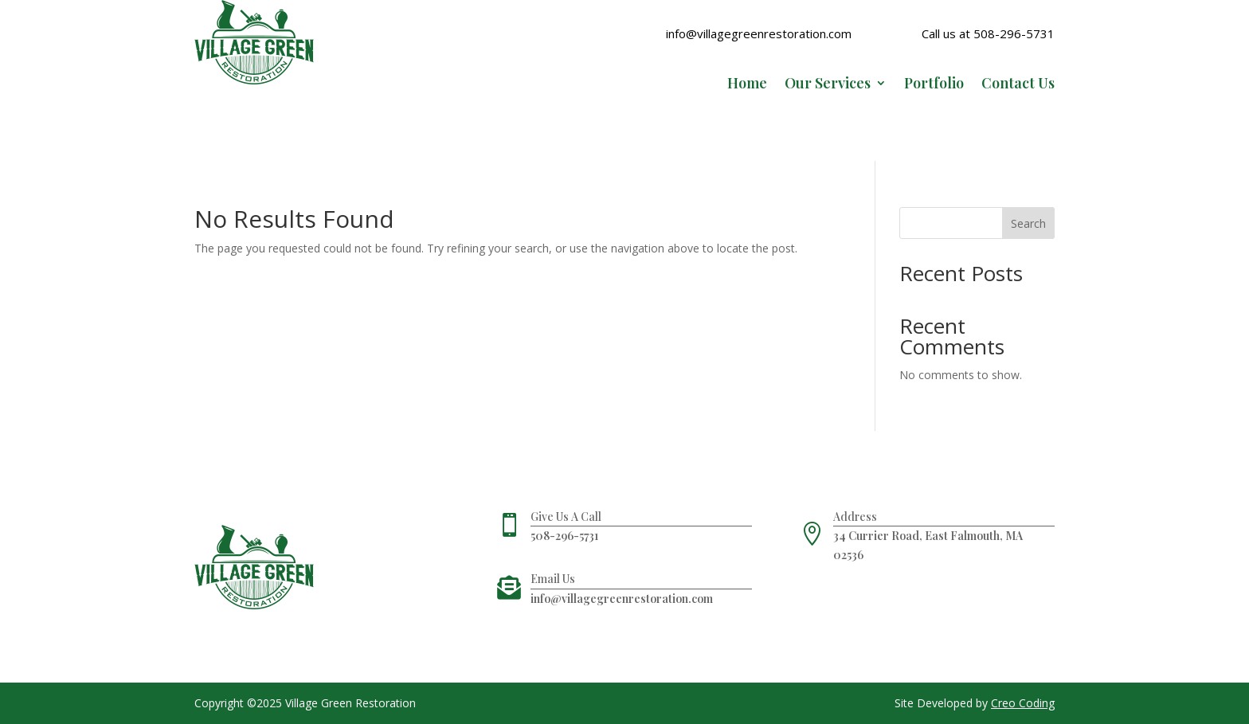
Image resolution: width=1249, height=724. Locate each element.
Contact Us (1018, 84)
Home (747, 84)
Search (1028, 223)
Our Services (828, 84)
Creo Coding (1023, 702)
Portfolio (934, 84)
